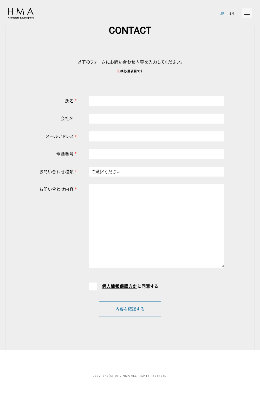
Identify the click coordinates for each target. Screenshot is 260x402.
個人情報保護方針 (119, 288)
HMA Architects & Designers (20, 13)
